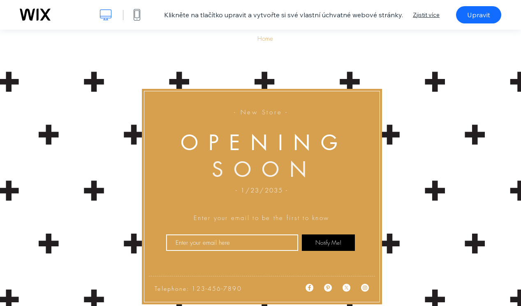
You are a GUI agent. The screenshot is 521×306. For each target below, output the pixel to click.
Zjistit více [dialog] (426, 15)
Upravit (478, 15)
